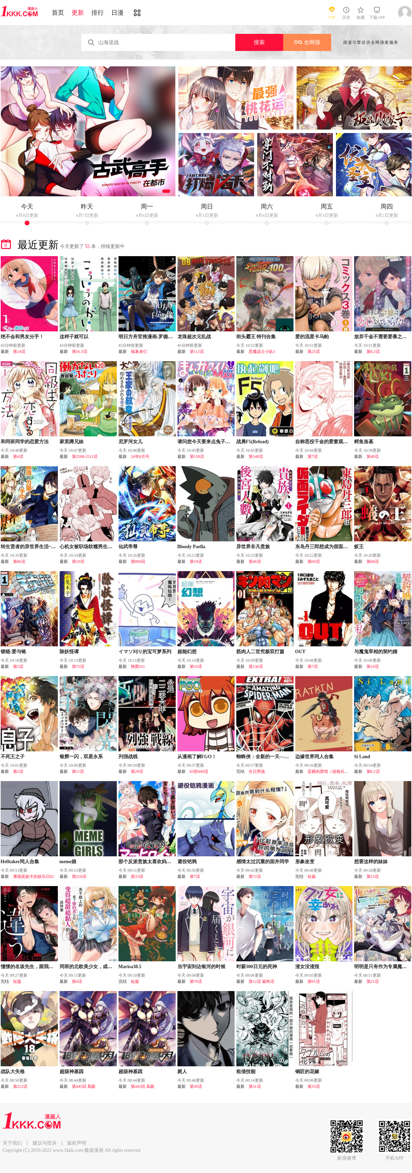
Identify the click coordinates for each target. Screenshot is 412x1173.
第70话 (196, 981)
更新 (78, 12)
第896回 (138, 561)
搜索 (259, 42)
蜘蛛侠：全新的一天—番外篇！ (269, 756)
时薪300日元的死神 (256, 966)
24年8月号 (140, 456)
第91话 (314, 981)
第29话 (137, 771)
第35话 (314, 1086)
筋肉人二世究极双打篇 (260, 651)
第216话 (79, 876)
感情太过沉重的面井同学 (262, 861)
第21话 (372, 981)
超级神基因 (72, 1071)
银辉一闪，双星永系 (81, 756)
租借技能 (245, 1071)
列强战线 (128, 756)
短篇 (312, 876)
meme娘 (68, 861)
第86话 (19, 561)
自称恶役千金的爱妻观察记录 (326, 441)
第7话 (313, 456)
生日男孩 (257, 771)
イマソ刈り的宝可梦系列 (144, 651)
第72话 (255, 876)
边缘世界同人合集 (314, 756)
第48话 (372, 456)
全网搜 (307, 42)
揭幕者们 (139, 351)
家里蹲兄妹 (72, 441)
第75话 (78, 666)
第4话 (18, 456)
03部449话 (199, 771)
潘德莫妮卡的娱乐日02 (33, 876)
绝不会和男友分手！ (22, 336)
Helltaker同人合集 (20, 861)
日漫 (117, 12)
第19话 (196, 561)
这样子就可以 (74, 336)
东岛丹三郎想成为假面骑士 (324, 546)
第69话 (314, 561)
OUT (300, 651)
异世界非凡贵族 (253, 546)
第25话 (314, 351)
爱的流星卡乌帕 (312, 336)
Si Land (362, 756)
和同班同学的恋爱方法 (25, 441)
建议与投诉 (45, 1143)
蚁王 (359, 546)
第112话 (197, 351)
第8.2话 (373, 351)
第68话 (372, 561)
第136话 (256, 666)
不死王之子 (13, 756)
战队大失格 (13, 1071)
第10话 (78, 561)
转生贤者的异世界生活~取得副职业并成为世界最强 (55, 546)
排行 (97, 12)
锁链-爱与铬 (13, 651)
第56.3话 (79, 351)
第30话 (196, 1086)
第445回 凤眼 (84, 1086)
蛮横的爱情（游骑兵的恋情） (334, 771)
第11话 (78, 771)
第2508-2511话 (85, 456)
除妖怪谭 (69, 651)
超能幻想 (187, 651)
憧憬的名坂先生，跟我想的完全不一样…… (46, 966)
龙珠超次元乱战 (194, 336)
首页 (58, 12)
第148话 (256, 456)
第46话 (255, 561)
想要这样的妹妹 (371, 861)
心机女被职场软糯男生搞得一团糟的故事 (103, 546)
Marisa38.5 (129, 966)
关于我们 (12, 1143)
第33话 (137, 876)
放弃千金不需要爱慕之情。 (383, 336)
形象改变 (304, 861)
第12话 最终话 (261, 981)
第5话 (18, 666)
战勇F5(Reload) (252, 441)
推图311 (138, 666)
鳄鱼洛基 (363, 441)
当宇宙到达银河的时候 (201, 966)
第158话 (197, 456)
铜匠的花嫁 (307, 1071)
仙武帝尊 (128, 546)
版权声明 (76, 1143)
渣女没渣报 (307, 966)
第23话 (372, 876)
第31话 (255, 1086)
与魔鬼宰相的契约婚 (375, 651)
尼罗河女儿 (130, 441)
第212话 (20, 1086)
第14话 (19, 351)
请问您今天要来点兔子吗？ (206, 441)
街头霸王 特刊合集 (256, 336)
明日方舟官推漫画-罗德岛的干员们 (155, 336)
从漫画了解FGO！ (196, 756)
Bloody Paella (191, 546)
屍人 (182, 1071)
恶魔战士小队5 (262, 351)
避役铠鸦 (187, 861)
